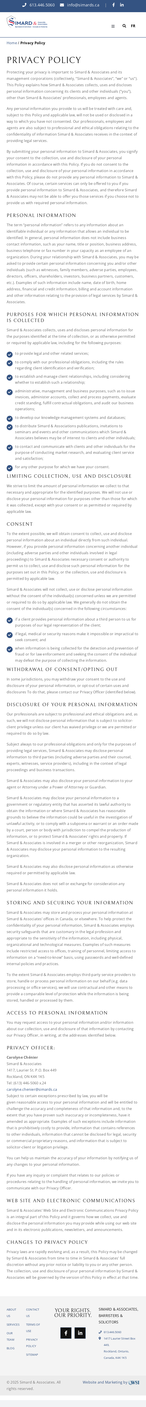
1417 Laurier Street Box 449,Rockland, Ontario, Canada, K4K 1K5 (117, 1348)
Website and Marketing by (111, 1382)
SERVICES (13, 1324)
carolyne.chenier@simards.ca (32, 1089)
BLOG (10, 1348)
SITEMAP (32, 1355)
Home (12, 42)
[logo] (27, 17)
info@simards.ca (79, 5)
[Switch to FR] (133, 26)
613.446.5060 (38, 5)
